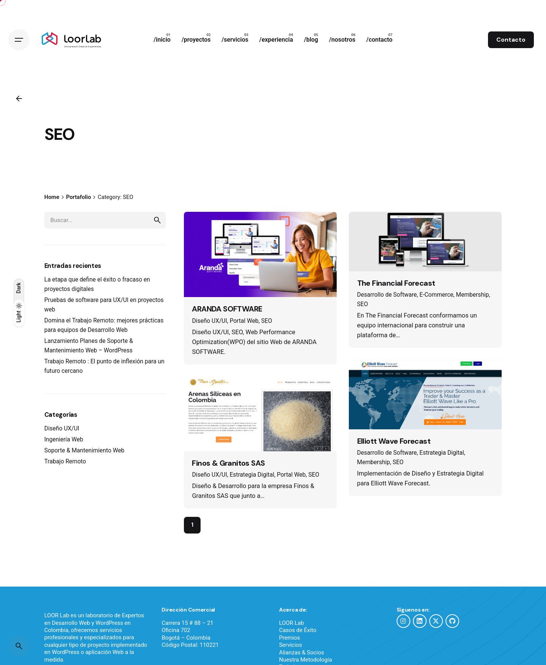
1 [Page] (192, 532)
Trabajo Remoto (65, 468)
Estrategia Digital (252, 481)
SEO (266, 327)
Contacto (511, 40)
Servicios (290, 652)
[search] (157, 227)
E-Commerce (436, 302)
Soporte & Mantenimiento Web (84, 457)
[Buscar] (19, 646)
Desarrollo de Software (387, 302)
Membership (472, 302)
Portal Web (244, 327)
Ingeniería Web (63, 446)
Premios (289, 644)
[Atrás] (19, 98)
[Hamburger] (19, 39)
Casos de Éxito (297, 637)
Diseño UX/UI (61, 435)
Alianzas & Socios (301, 659)
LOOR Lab (291, 629)
